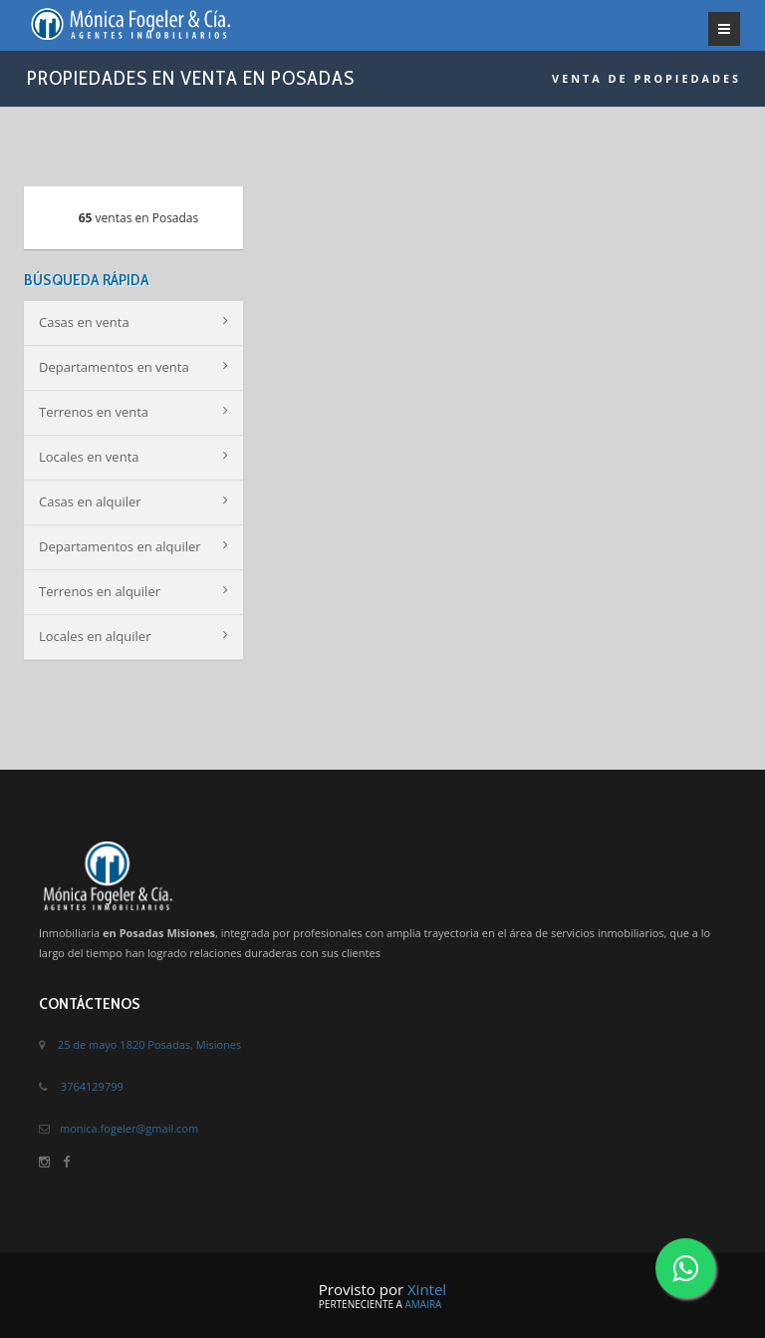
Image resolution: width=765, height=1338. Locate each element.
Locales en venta (133, 457)
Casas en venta (133, 322)
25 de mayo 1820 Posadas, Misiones (149, 1044)
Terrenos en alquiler (133, 591)
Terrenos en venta (133, 412)
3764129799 (92, 1086)
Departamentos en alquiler (133, 546)
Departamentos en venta (133, 367)
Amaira (422, 1304)
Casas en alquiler (133, 501)
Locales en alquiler (133, 636)
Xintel (426, 1289)
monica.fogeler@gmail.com (129, 1128)
